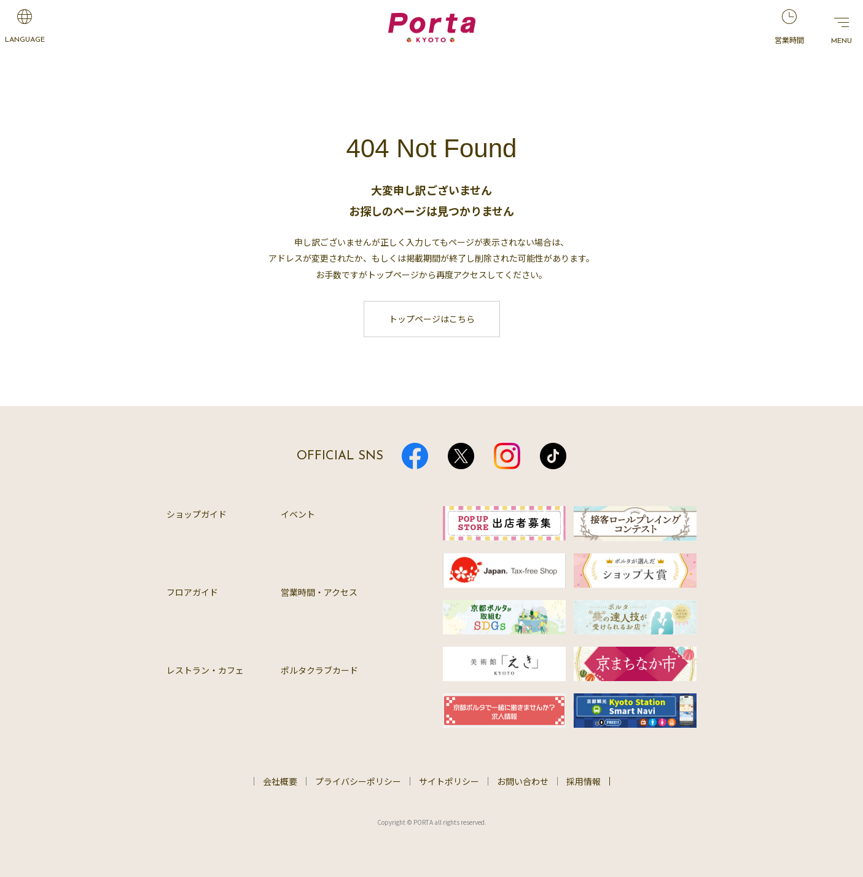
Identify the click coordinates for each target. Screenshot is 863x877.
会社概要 (280, 781)
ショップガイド (196, 514)
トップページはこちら (432, 319)
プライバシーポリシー (358, 781)
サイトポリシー (449, 781)
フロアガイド (192, 592)
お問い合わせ (523, 781)
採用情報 (583, 781)
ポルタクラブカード (319, 670)
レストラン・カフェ (205, 670)
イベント (298, 514)
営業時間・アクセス (319, 592)
